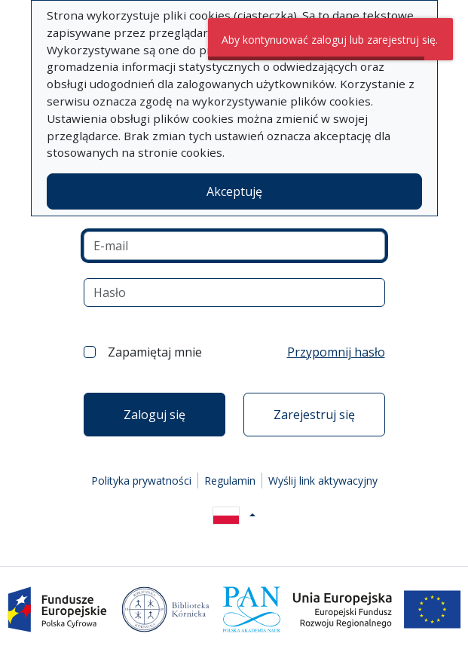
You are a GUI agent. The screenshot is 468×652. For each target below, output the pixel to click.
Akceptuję (234, 191)
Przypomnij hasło (336, 352)
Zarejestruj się (314, 414)
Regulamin (229, 480)
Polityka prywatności (141, 480)
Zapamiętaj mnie (155, 352)
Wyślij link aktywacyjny (323, 480)
